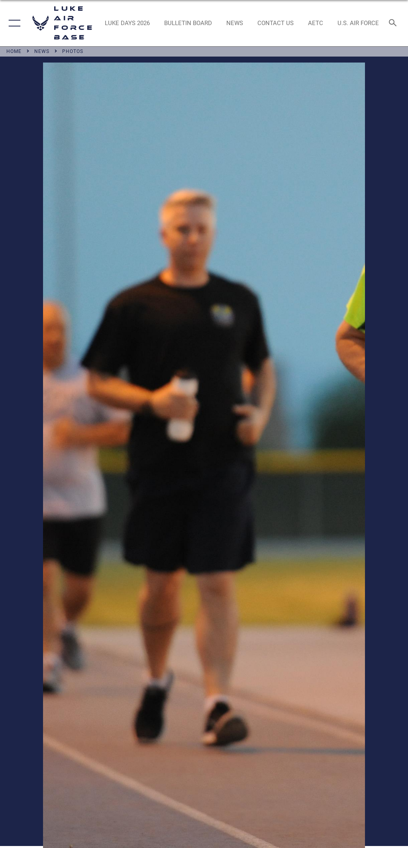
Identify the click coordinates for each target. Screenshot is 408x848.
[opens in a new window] (127, 23)
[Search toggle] (394, 23)
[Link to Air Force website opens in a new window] (358, 23)
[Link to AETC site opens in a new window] (315, 23)
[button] (13, 23)
